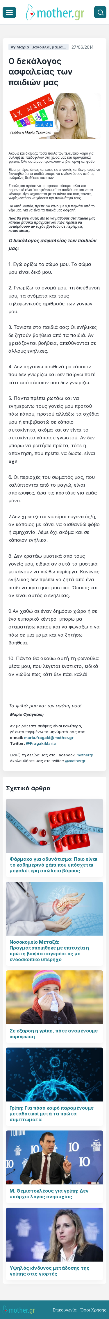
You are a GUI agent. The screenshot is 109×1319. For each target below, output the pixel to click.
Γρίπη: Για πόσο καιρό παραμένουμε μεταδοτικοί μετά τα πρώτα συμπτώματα (52, 1113)
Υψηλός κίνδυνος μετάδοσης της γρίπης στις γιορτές (50, 1271)
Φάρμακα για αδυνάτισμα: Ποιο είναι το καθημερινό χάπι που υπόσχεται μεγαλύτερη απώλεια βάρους (53, 865)
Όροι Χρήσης (93, 1309)
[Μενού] (9, 12)
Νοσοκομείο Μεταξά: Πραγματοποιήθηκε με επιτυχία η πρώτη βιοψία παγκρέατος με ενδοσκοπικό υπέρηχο (49, 950)
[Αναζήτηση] (100, 12)
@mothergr (75, 760)
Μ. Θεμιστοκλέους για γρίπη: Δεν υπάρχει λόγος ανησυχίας (49, 1194)
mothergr (85, 755)
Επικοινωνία (65, 1309)
